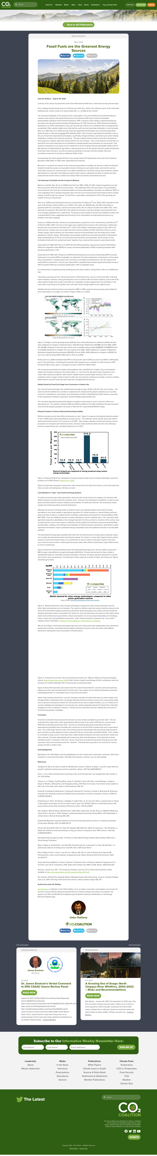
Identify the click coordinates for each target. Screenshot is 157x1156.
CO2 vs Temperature (126, 1069)
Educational (62, 1077)
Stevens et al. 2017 (67, 481)
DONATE (151, 5)
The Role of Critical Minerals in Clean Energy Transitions (80, 621)
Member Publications (78, 36)
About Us (48, 5)
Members (58, 5)
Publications (95, 5)
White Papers (94, 1066)
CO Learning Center (109, 5)
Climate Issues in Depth (95, 1069)
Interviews (62, 1069)
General (62, 1080)
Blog (72, 5)
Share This (64, 56)
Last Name (52, 1048)
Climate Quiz (140, 5)
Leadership (30, 1062)
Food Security (127, 1073)
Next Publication (135, 945)
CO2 (126, 1077)
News (80, 5)
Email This (93, 56)
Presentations (62, 1073)
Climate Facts (126, 1062)
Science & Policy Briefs (94, 1073)
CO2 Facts (129, 5)
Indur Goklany (43, 889)
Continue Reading (49, 1020)
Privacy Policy (73, 1150)
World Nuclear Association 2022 (56, 680)
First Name (29, 1048)
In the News (62, 1066)
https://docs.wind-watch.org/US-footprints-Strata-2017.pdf (68, 872)
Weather (126, 1080)
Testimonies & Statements (29, 950)
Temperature (126, 1066)
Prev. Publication (22, 945)
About (30, 1066)
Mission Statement (30, 1069)
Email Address (78, 1048)
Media (65, 5)
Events (86, 5)
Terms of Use (83, 1150)
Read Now (29, 993)
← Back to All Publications (78, 25)
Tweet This (78, 56)
